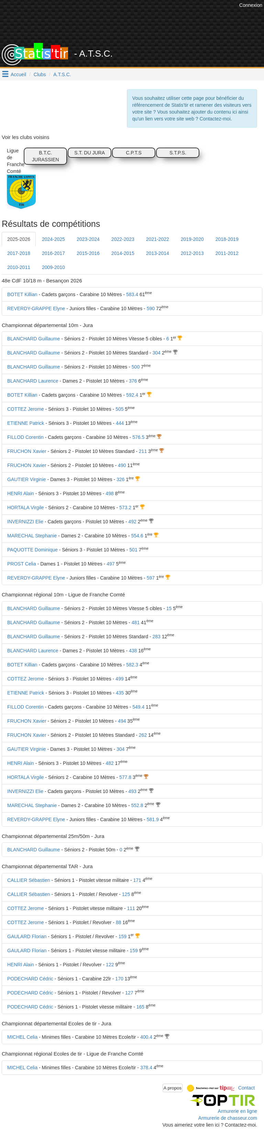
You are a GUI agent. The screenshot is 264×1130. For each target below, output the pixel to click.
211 (143, 451)
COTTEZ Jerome (25, 409)
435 (120, 693)
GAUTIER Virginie (26, 479)
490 (122, 465)
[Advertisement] (137, 25)
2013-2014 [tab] (157, 253)
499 (119, 679)
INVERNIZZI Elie (25, 521)
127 (129, 992)
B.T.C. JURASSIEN (45, 156)
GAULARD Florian (26, 936)
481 (136, 622)
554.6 (137, 535)
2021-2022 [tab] (157, 239)
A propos (173, 1088)
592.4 (132, 395)
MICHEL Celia (22, 1037)
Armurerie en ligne (237, 1111)
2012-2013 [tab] (192, 253)
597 (151, 578)
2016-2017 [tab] (53, 253)
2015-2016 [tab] (88, 253)
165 (140, 1007)
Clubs (40, 74)
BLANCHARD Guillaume (33, 338)
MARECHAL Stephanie (32, 535)
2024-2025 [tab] (53, 239)
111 (131, 908)
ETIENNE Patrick (25, 423)
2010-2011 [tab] (18, 267)
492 (132, 521)
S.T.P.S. (177, 152)
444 (120, 423)
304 (157, 353)
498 (109, 493)
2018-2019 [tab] (227, 239)
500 (136, 367)
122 (110, 964)
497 (110, 564)
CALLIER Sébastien (28, 880)
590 (151, 308)
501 (133, 549)
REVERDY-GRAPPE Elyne (36, 308)
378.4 (146, 1067)
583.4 (132, 294)
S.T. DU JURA (89, 152)
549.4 (138, 707)
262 (143, 735)
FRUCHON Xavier (26, 451)
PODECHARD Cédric (30, 978)
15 (169, 608)
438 (133, 650)
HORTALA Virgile (25, 507)
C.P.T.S (134, 152)
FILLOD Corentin (25, 437)
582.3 (132, 664)
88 (118, 922)
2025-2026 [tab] (18, 239)
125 (126, 894)
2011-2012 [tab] (227, 253)
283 (157, 636)
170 (119, 978)
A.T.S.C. (62, 74)
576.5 (138, 437)
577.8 (125, 777)
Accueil (18, 74)
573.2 (125, 507)
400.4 (146, 1037)
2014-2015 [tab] (122, 253)
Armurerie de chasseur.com (227, 1118)
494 (122, 721)
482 (109, 763)
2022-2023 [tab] (122, 239)
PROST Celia (21, 564)
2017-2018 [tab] (18, 253)
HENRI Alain (20, 493)
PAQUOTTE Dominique (32, 549)
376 (133, 381)
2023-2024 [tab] (88, 239)
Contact (246, 1087)
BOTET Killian (22, 294)
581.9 (153, 819)
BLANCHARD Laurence (32, 381)
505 (119, 409)
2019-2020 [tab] (192, 239)
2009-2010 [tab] (53, 267)
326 (120, 479)
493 (132, 791)
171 (137, 880)
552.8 (137, 805)
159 (122, 936)
